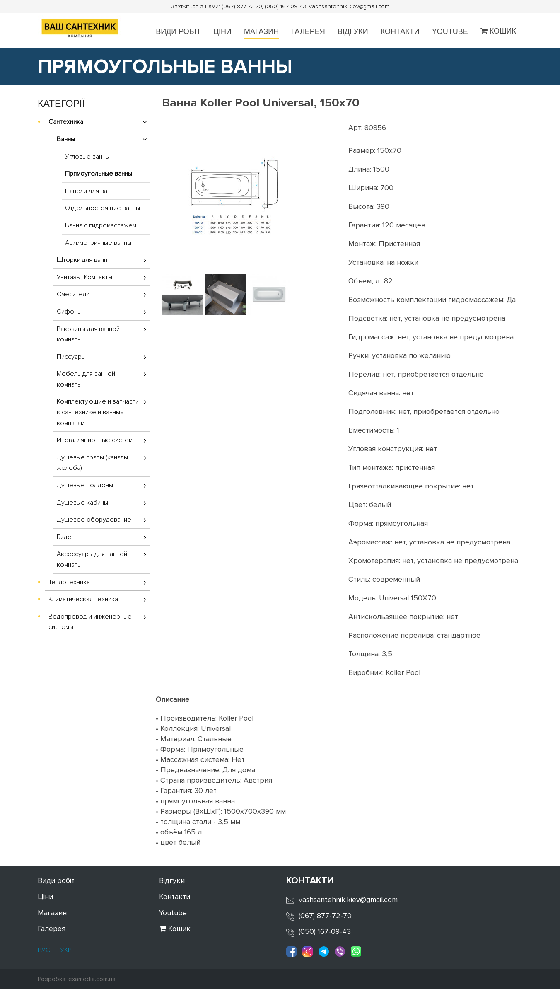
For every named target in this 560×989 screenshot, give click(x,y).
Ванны (66, 139)
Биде (64, 537)
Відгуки (353, 31)
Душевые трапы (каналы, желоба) (93, 462)
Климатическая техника (83, 599)
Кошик (498, 31)
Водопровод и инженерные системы (90, 621)
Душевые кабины (82, 502)
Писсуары (71, 357)
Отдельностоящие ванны (102, 208)
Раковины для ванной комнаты (88, 334)
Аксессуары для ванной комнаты (92, 559)
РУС (44, 950)
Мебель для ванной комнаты (86, 379)
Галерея (308, 31)
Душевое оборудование (94, 519)
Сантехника (65, 122)
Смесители (73, 294)
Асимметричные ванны (98, 243)
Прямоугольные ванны (98, 173)
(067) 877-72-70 (325, 915)
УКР (65, 950)
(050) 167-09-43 (325, 931)
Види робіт (178, 31)
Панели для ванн (89, 191)
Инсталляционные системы (97, 440)
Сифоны (69, 311)
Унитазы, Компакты (84, 277)
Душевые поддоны (85, 485)
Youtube (450, 31)
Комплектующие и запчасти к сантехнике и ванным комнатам (98, 412)
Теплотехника (69, 582)
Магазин (261, 31)
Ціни (222, 31)
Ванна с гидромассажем (100, 225)
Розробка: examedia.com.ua (77, 979)
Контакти (400, 31)
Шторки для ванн (82, 260)
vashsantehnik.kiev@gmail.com (348, 899)
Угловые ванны (87, 156)
